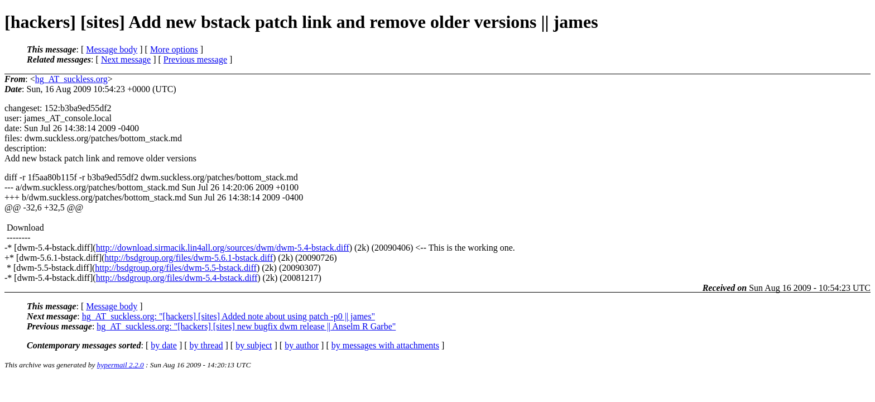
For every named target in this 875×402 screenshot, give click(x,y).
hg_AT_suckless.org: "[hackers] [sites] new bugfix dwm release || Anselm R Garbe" (246, 326)
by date (164, 345)
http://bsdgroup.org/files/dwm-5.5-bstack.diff (176, 267)
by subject (253, 345)
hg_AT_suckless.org (71, 79)
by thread (206, 345)
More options (174, 49)
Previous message (195, 59)
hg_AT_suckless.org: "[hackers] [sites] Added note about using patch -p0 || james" (228, 316)
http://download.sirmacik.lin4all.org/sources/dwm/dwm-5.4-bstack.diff (222, 247)
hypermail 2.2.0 (120, 365)
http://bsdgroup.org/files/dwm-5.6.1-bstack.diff (188, 257)
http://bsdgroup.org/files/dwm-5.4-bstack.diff (177, 278)
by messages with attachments (385, 345)
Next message (126, 59)
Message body (111, 49)
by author (302, 345)
